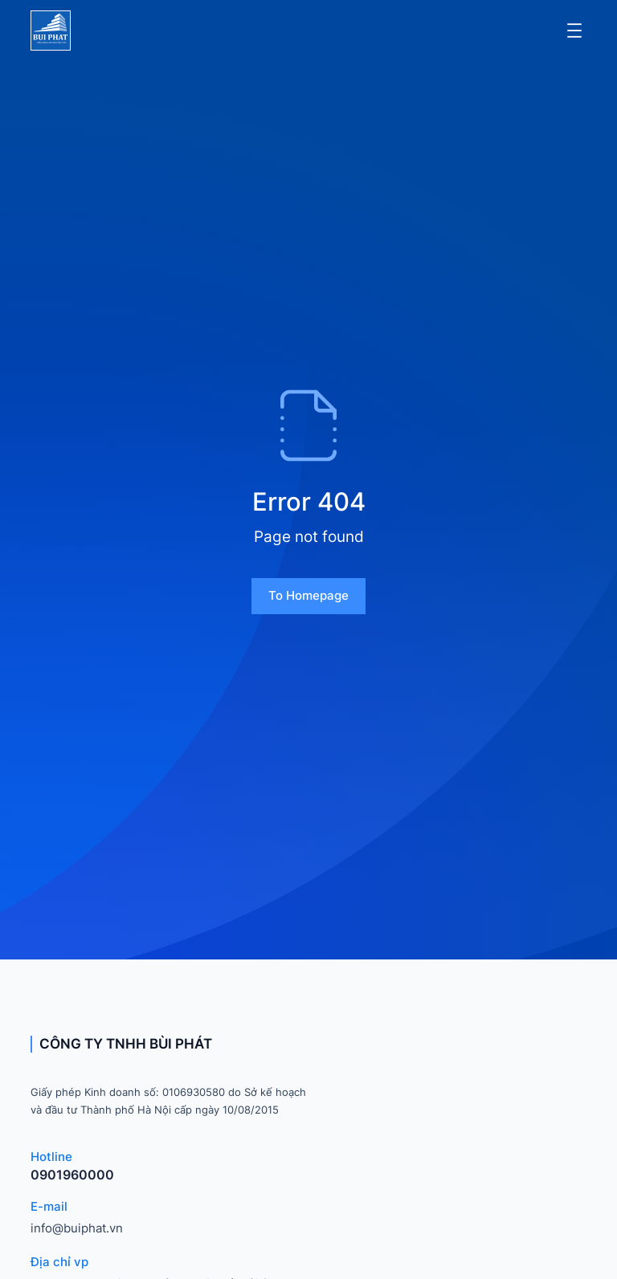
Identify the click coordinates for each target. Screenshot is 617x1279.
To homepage (308, 595)
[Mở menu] (574, 30)
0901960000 (72, 1175)
